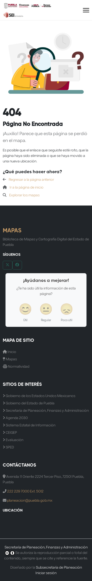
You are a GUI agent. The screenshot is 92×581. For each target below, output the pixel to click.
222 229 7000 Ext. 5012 (25, 491)
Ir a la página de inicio (26, 187)
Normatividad (16, 366)
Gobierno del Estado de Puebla (28, 402)
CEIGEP (10, 432)
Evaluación (13, 439)
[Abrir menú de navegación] (86, 10)
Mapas (10, 358)
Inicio (9, 351)
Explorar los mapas (24, 194)
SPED (8, 447)
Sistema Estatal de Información (29, 425)
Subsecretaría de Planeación (59, 567)
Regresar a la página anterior (31, 179)
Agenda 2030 (15, 417)
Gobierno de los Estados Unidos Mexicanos (39, 395)
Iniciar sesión (46, 572)
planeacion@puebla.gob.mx (29, 500)
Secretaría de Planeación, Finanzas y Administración (46, 410)
